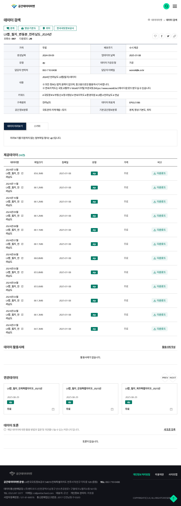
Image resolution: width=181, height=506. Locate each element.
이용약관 (159, 474)
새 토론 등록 (169, 429)
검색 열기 (166, 6)
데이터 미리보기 (15, 126)
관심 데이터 (53, 409)
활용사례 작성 (168, 347)
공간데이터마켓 (23, 6)
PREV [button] (165, 377)
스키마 (37, 126)
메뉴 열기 (174, 6)
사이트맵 (173, 474)
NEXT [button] (173, 377)
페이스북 (164, 35)
